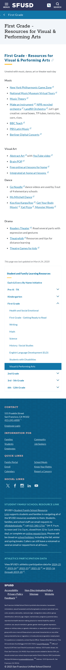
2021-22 (36, 568)
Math (12, 331)
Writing (13, 324)
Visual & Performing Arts (22, 366)
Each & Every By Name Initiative (25, 282)
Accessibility (11, 590)
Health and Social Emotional (24, 310)
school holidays (26, 537)
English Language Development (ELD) (28, 352)
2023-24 (12, 568)
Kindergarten (15, 296)
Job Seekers (40, 444)
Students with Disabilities (22, 359)
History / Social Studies (21, 345)
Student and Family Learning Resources (28, 273)
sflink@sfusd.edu (14, 525)
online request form (36, 533)
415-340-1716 (38, 525)
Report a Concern (43, 471)
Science (13, 338)
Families (9, 439)
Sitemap (34, 594)
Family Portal (11, 462)
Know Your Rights (43, 466)
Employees (10, 448)
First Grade (15, 14)
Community (40, 439)
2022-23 (24, 568)
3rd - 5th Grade (16, 380)
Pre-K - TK (13, 289)
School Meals (40, 462)
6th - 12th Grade (16, 387)
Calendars (10, 471)
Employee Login (12, 425)
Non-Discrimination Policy (39, 590)
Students (9, 444)
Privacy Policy (15, 594)
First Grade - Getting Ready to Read (27, 317)
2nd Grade (13, 373)
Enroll (7, 466)
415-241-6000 (13, 419)
